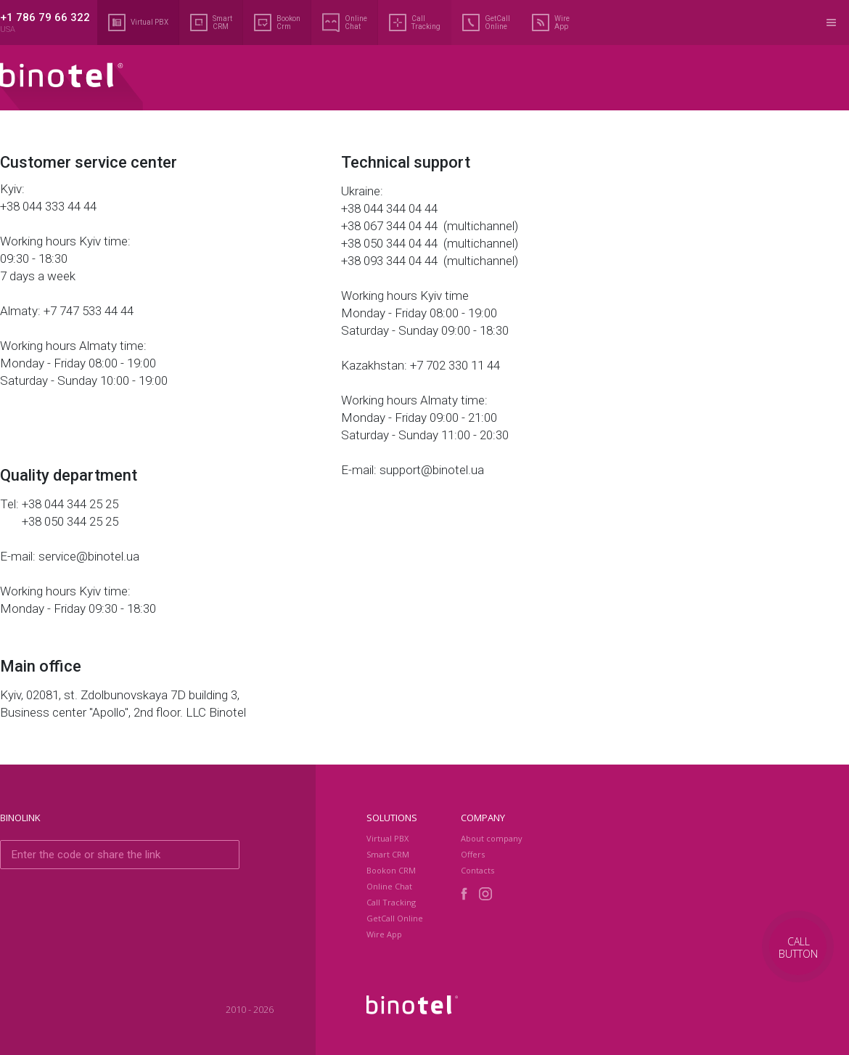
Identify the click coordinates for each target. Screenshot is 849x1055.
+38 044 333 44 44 (48, 206)
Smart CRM (211, 22)
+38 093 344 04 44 (390, 260)
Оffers (473, 854)
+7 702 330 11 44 (455, 365)
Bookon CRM (391, 870)
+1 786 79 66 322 (45, 17)
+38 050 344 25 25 (70, 521)
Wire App (551, 22)
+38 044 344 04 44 (390, 208)
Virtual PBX (138, 22)
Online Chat (344, 22)
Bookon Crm (277, 22)
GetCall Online (486, 22)
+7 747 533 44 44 (89, 311)
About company (491, 838)
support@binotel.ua (432, 470)
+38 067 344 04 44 (390, 226)
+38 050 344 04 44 (390, 243)
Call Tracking (414, 22)
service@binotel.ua (88, 556)
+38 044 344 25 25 (70, 504)
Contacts (477, 870)
